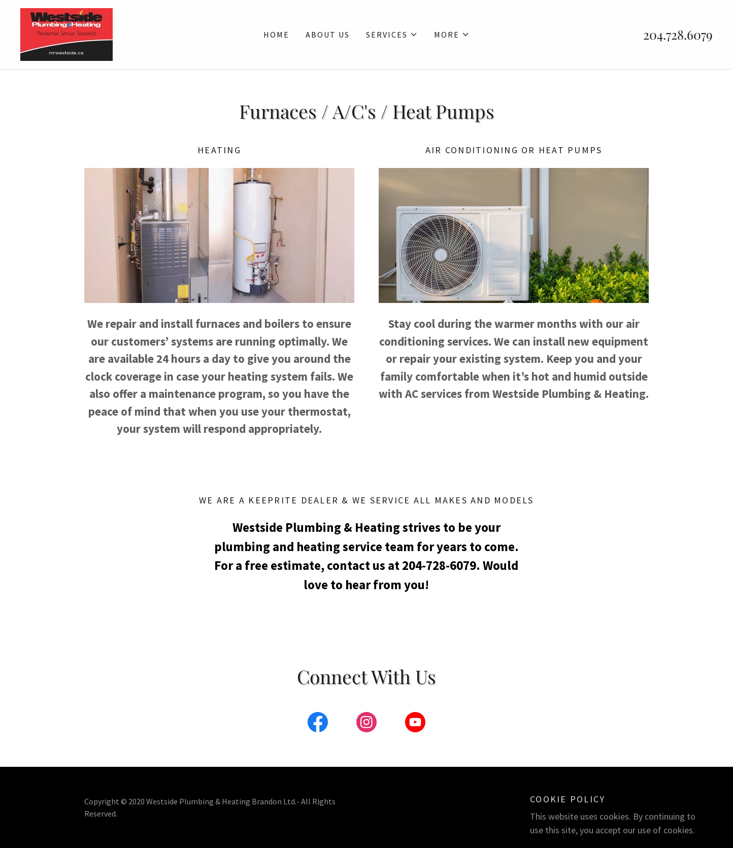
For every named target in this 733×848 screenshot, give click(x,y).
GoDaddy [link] (577, 807)
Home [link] (276, 34)
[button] (392, 34)
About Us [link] (328, 34)
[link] (66, 33)
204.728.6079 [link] (678, 34)
